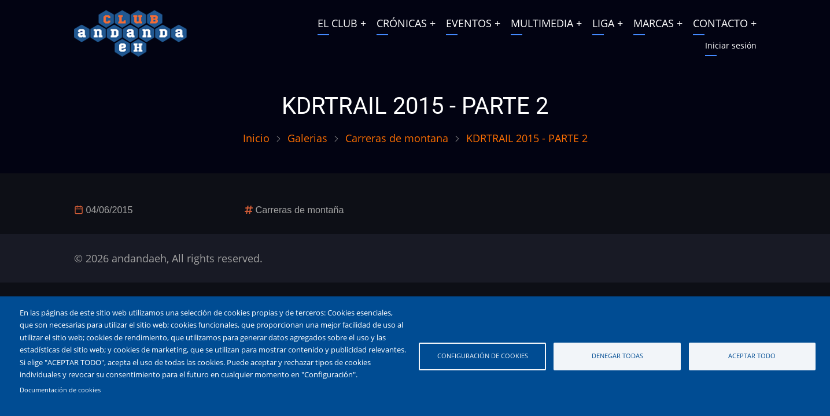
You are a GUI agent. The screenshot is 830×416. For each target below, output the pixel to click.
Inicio (256, 138)
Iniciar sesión (731, 45)
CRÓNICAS (402, 23)
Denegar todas (617, 355)
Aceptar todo (752, 355)
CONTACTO (720, 23)
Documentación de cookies (60, 390)
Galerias (307, 138)
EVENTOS (469, 23)
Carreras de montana (396, 138)
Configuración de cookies (482, 355)
